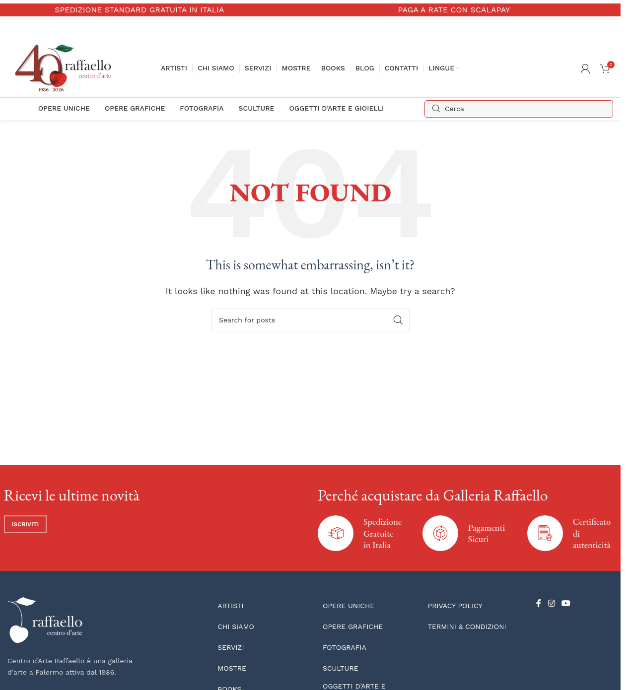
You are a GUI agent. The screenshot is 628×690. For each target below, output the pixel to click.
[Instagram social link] (551, 606)
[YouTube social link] (566, 606)
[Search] (518, 111)
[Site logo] (67, 68)
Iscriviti (25, 526)
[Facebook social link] (539, 606)
